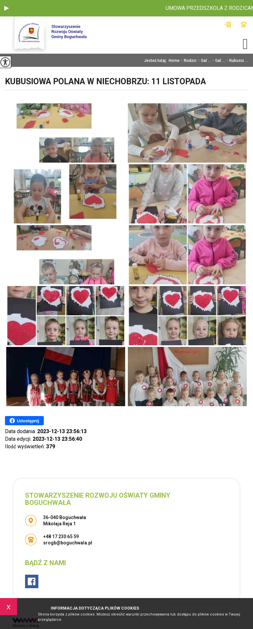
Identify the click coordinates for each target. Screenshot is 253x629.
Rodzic (188, 61)
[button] (6, 8)
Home (174, 61)
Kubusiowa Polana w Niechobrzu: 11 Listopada (105, 81)
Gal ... (204, 61)
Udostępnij (24, 420)
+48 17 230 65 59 (243, 24)
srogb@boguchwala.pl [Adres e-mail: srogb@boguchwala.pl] (67, 542)
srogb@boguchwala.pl (227, 24)
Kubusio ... (236, 61)
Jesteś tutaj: (156, 61)
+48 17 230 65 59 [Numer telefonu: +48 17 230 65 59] (61, 536)
